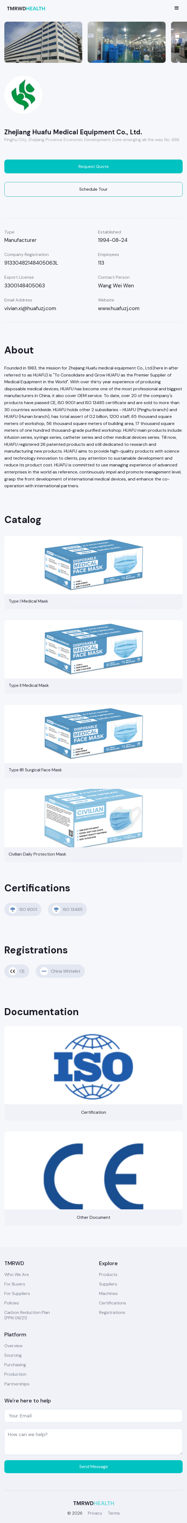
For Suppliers (17, 1293)
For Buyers (14, 1284)
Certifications (112, 1303)
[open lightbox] (43, 42)
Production (15, 1374)
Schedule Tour (93, 189)
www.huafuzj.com (119, 308)
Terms (114, 1513)
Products (108, 1274)
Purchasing (15, 1364)
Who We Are (16, 1274)
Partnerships (16, 1383)
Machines (108, 1293)
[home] (24, 8)
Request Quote (93, 166)
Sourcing (13, 1355)
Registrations (112, 1312)
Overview (13, 1345)
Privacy (95, 1513)
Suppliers (108, 1284)
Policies (11, 1303)
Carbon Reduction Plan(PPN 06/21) (27, 1315)
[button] (177, 8)
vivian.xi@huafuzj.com (30, 308)
